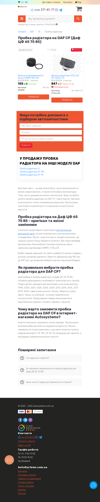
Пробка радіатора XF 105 (32, 171)
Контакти (67, 2)
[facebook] (20, 420)
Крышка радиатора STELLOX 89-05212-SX (65, 76)
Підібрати (26, 145)
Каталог (22, 490)
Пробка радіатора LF (30, 168)
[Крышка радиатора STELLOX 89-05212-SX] (67, 63)
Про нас (22, 493)
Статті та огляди (26, 486)
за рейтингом (25, 50)
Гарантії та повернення (29, 478)
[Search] (78, 18)
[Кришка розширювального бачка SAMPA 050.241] (33, 63)
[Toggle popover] (93, 485)
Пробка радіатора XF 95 (31, 175)
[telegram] (25, 420)
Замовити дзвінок (26, 441)
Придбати (33, 97)
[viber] (30, 420)
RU (26, 2)
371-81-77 (43, 10)
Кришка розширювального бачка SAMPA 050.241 (31, 76)
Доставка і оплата (51, 2)
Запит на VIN (24, 445)
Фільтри (76, 50)
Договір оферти (25, 482)
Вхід (78, 2)
